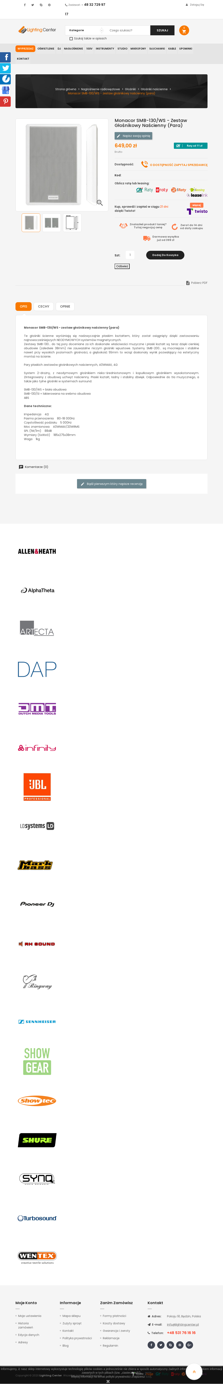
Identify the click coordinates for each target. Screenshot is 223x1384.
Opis (23, 306)
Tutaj (138, 228)
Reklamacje (111, 1339)
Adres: (154, 1317)
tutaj (148, 1376)
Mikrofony (138, 48)
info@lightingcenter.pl (183, 1325)
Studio (122, 48)
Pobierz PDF (196, 283)
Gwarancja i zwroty (116, 1331)
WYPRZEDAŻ (25, 48)
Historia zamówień (25, 1326)
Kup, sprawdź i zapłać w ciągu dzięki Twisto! (141, 209)
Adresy (23, 1343)
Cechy (43, 306)
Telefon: (156, 1333)
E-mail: (155, 1325)
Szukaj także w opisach (88, 38)
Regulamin (110, 1346)
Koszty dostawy (114, 1324)
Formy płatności (114, 1316)
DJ (59, 48)
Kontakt (23, 59)
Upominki (185, 48)
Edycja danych (28, 1335)
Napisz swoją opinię (133, 136)
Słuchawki (157, 48)
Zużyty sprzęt (72, 1324)
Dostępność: (124, 164)
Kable (172, 48)
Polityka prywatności (77, 1339)
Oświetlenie (45, 48)
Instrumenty (105, 48)
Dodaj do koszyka (165, 255)
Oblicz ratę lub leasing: (132, 183)
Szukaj (162, 30)
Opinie (65, 306)
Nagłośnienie (73, 48)
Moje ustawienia (29, 1316)
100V (89, 48)
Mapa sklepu (72, 1316)
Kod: (118, 175)
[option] (31, 223)
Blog (66, 1346)
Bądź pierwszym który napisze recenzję (112, 484)
